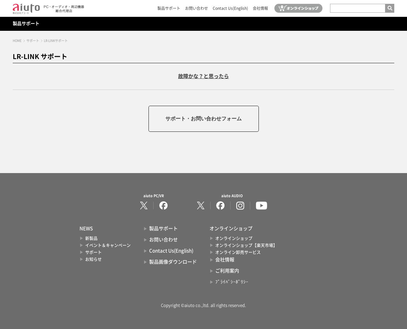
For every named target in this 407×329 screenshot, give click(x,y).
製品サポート (168, 8)
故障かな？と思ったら (203, 76)
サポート (32, 40)
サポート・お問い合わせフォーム (203, 118)
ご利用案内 (227, 270)
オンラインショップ (233, 238)
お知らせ (93, 259)
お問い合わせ (196, 8)
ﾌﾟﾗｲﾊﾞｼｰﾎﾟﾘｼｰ (231, 281)
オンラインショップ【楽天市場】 (246, 245)
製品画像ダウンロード (173, 261)
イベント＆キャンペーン (108, 245)
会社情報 (260, 8)
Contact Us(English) (230, 8)
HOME (17, 40)
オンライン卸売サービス (238, 252)
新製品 (91, 238)
